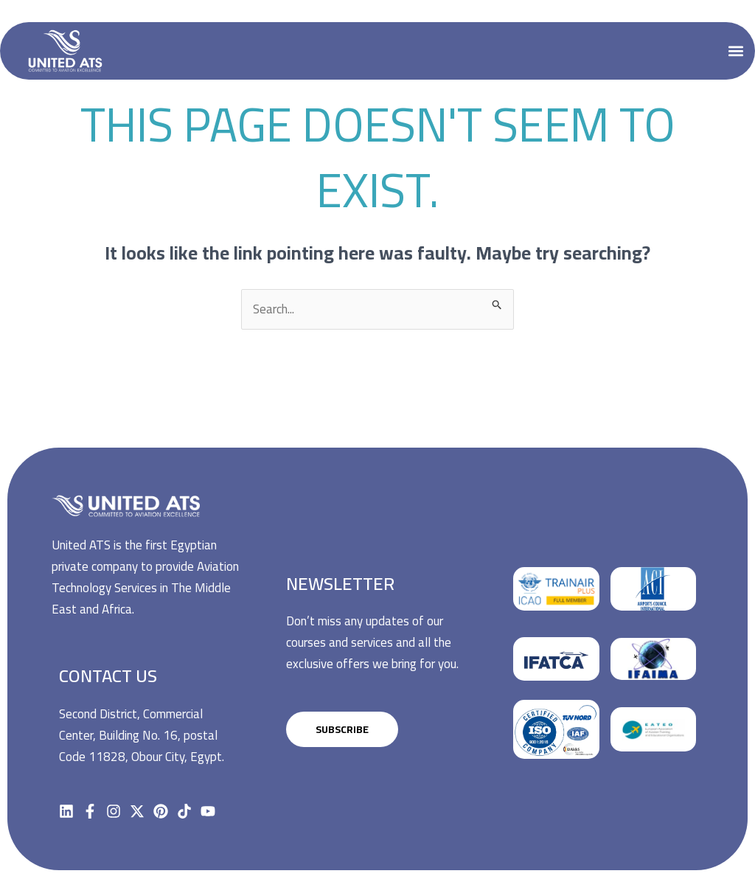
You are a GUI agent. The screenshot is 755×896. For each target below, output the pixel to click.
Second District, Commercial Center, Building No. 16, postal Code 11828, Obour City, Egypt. (141, 735)
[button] (735, 50)
